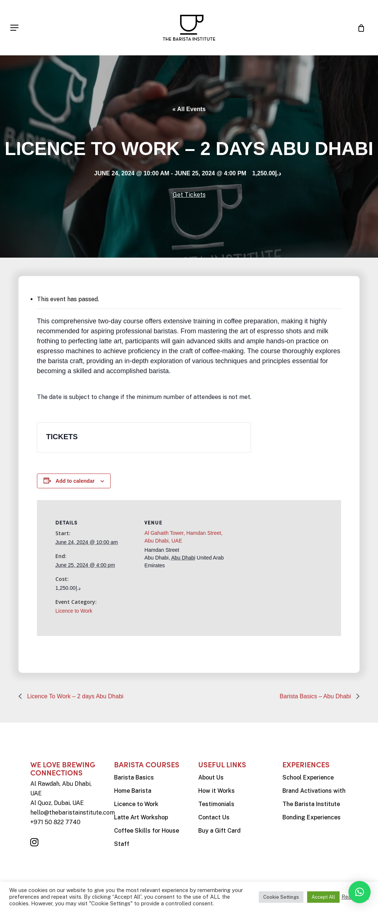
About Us (211, 777)
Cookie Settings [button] (281, 897)
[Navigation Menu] (14, 27)
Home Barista (132, 790)
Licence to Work (73, 611)
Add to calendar (75, 481)
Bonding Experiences (311, 817)
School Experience (308, 777)
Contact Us (214, 817)
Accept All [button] (323, 897)
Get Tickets (189, 194)
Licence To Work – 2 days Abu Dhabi (74, 696)
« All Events (189, 109)
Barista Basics (134, 777)
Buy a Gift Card (219, 830)
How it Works (216, 790)
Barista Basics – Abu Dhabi (316, 696)
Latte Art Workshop (141, 817)
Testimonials (216, 804)
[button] (359, 892)
